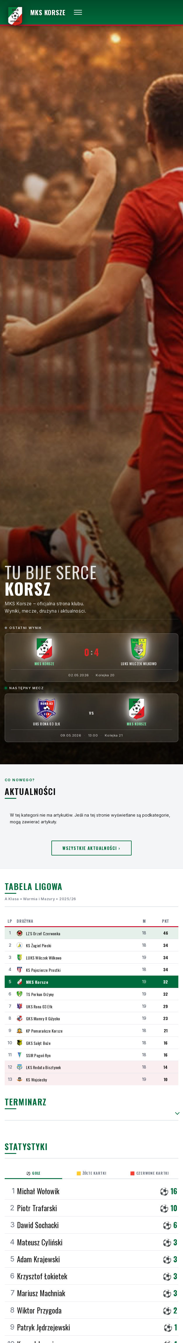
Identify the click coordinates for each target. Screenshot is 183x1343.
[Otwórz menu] (78, 12)
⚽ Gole (33, 1173)
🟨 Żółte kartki (91, 1173)
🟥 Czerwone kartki (149, 1173)
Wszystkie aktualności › (91, 848)
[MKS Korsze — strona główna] (35, 12)
